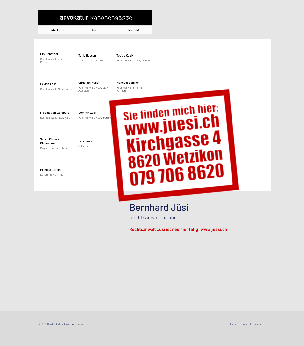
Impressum (257, 324)
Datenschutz (238, 324)
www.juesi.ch (214, 229)
